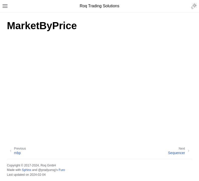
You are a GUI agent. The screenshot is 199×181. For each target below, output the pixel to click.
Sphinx (26, 170)
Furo (62, 170)
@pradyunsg (47, 170)
